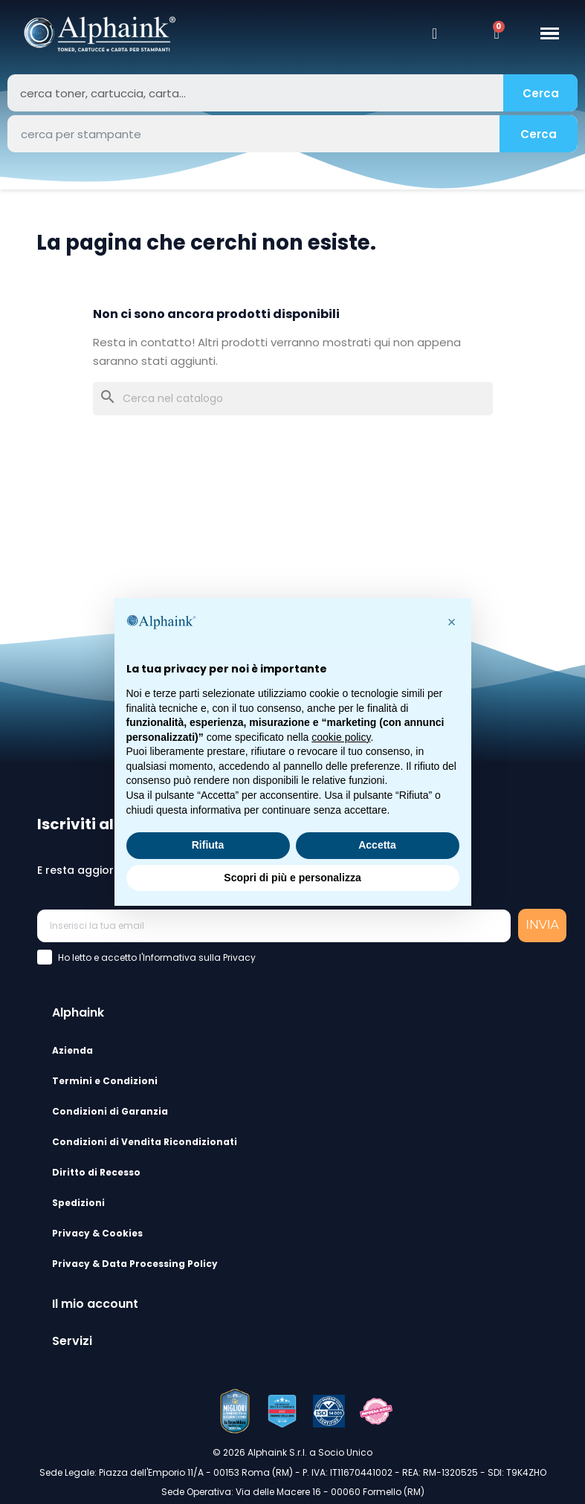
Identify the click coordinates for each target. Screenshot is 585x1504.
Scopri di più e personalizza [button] (292, 878)
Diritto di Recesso (96, 1172)
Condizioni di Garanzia (110, 1111)
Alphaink (78, 1012)
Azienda (72, 1050)
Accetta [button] (377, 845)
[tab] (305, 1011)
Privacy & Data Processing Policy (135, 1263)
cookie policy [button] (340, 737)
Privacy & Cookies (97, 1233)
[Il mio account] (434, 33)
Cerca (541, 93)
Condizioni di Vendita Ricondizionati (144, 1141)
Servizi (72, 1340)
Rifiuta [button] (208, 845)
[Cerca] (293, 398)
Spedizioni (78, 1202)
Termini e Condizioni (105, 1080)
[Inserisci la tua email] (274, 926)
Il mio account (95, 1303)
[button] (452, 622)
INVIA (542, 925)
